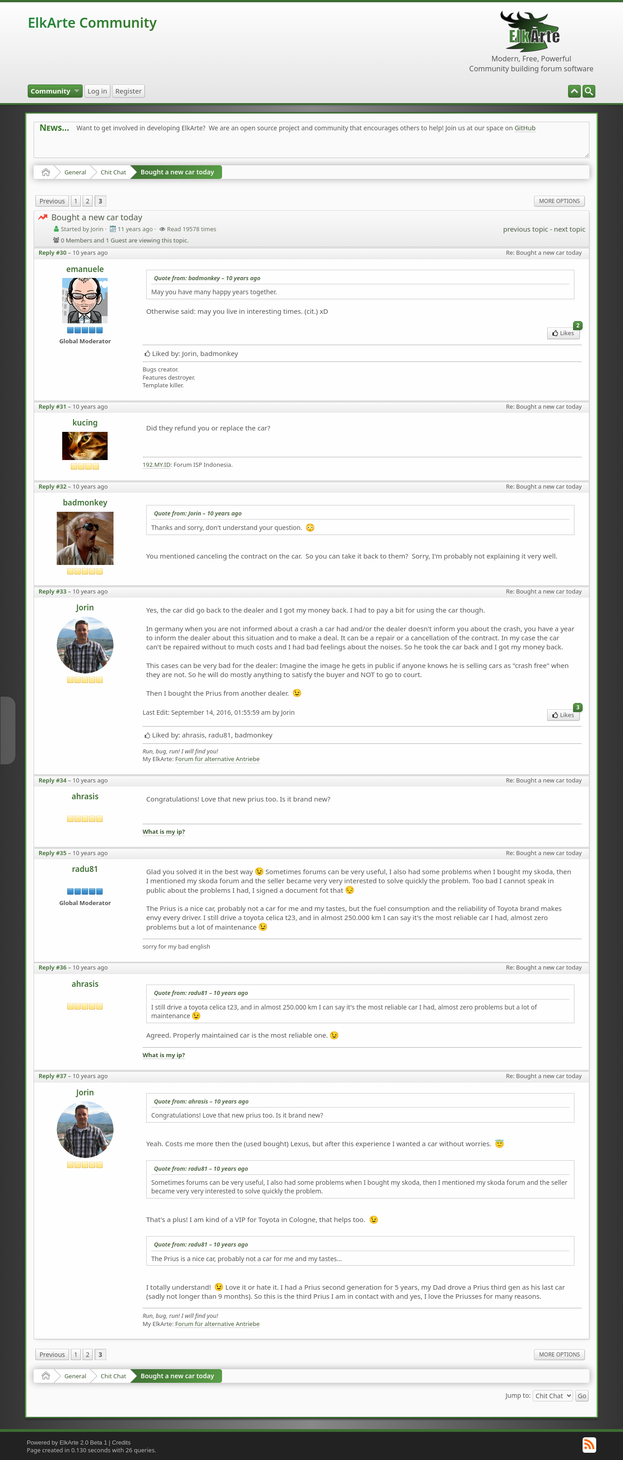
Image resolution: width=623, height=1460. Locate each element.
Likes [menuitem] (566, 332)
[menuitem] (589, 91)
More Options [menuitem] (559, 201)
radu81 (85, 869)
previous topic (525, 228)
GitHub (525, 128)
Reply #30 (53, 252)
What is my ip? (164, 832)
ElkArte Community (92, 22)
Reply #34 (53, 780)
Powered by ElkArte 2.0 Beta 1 (67, 1442)
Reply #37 (53, 1076)
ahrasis (85, 796)
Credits (121, 1442)
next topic (569, 228)
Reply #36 (53, 967)
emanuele (85, 269)
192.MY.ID (157, 465)
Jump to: (518, 1395)
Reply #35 (53, 853)
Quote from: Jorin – (198, 513)
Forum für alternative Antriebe (217, 759)
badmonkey (85, 502)
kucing (85, 422)
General (75, 172)
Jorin (85, 607)
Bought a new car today (177, 172)
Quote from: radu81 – (201, 993)
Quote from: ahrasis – (201, 1101)
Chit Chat (113, 172)
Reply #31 (53, 406)
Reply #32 (53, 486)
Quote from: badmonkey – (207, 278)
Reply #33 (53, 591)
